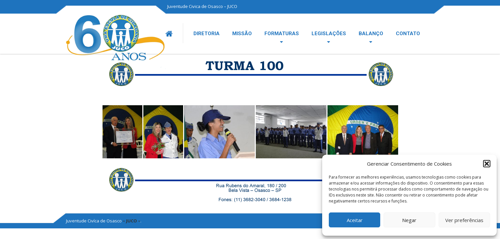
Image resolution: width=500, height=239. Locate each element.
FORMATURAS (281, 34)
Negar (409, 220)
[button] (486, 163)
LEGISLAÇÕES (329, 34)
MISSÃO (242, 34)
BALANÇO (371, 34)
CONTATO (408, 34)
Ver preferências (464, 220)
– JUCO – (131, 221)
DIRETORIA (206, 34)
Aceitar (355, 220)
